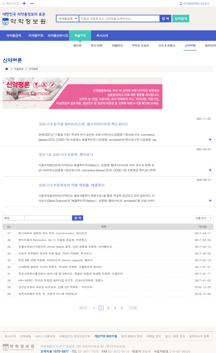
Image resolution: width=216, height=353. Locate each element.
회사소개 (102, 35)
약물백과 (117, 45)
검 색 (165, 18)
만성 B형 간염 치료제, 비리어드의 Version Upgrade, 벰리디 (56, 260)
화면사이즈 (12, 3)
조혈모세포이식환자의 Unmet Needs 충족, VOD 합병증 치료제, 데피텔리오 (65, 247)
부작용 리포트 (140, 45)
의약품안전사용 (58, 35)
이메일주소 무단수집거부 (74, 336)
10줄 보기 (201, 218)
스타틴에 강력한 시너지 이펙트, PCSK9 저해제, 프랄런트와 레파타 (60, 267)
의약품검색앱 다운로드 (196, 3)
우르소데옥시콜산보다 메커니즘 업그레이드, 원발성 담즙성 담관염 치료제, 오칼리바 (71, 274)
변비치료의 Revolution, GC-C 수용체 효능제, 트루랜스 (53, 240)
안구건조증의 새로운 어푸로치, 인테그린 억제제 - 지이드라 (56, 287)
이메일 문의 (153, 336)
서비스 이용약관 (45, 336)
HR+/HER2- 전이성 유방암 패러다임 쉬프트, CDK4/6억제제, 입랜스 (61, 280)
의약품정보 (35, 35)
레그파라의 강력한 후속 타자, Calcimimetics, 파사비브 (53, 233)
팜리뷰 (77, 45)
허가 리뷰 (97, 45)
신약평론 (190, 45)
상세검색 (180, 18)
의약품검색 (65, 18)
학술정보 (80, 35)
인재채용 (25, 336)
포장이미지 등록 (199, 336)
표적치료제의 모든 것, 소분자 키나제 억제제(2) (48, 294)
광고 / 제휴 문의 (175, 336)
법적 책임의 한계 (131, 336)
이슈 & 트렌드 (166, 45)
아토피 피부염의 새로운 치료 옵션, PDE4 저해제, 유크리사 (55, 253)
